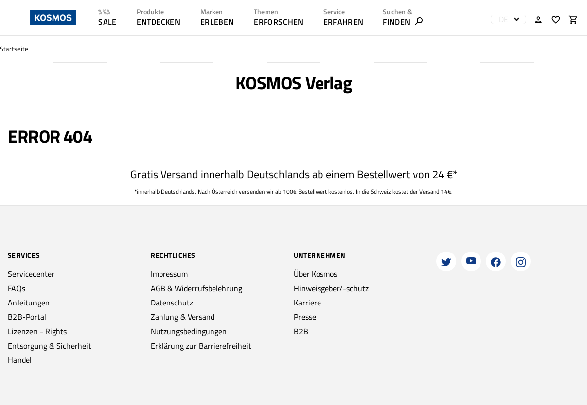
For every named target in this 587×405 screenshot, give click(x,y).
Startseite (14, 48)
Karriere (307, 302)
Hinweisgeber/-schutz (331, 288)
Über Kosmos (315, 274)
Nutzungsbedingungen (189, 331)
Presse (305, 317)
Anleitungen (29, 302)
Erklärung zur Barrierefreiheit (201, 346)
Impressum (169, 274)
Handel (20, 360)
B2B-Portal (27, 317)
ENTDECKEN (158, 22)
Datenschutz (172, 302)
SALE (107, 22)
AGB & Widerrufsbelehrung (196, 288)
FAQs (16, 288)
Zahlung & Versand (182, 317)
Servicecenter (31, 274)
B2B (301, 331)
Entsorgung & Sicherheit (49, 346)
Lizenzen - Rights (37, 331)
